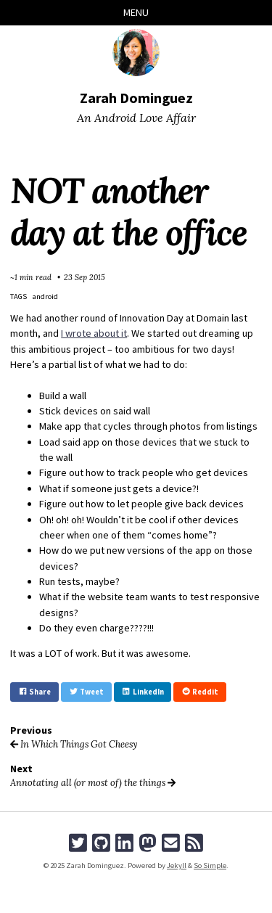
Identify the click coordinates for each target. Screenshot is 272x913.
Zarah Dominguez (136, 98)
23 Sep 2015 (84, 277)
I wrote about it (94, 333)
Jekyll (176, 865)
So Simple (210, 865)
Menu (136, 12)
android (45, 296)
